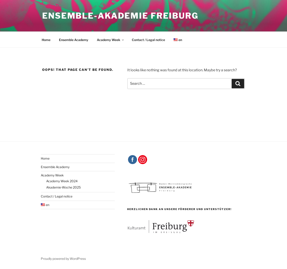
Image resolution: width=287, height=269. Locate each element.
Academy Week (110, 40)
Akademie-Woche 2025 (63, 187)
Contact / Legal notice (148, 40)
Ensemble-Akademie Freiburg (120, 16)
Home (46, 40)
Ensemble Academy (73, 40)
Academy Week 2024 (62, 181)
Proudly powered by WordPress (63, 258)
